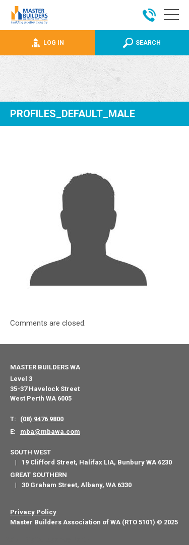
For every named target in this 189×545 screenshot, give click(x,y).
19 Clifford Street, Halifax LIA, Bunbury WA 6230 (97, 462)
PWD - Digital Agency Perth (47, 539)
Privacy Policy (33, 512)
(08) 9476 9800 (42, 419)
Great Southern (38, 475)
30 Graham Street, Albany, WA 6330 (77, 485)
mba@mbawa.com (50, 431)
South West (30, 452)
